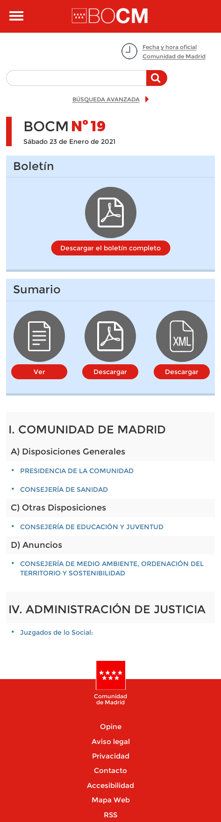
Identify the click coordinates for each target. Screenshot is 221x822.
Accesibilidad (110, 785)
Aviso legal (111, 741)
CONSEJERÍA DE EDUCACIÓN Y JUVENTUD (92, 527)
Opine (110, 726)
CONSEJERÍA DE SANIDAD (64, 489)
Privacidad (110, 755)
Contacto (110, 770)
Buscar (156, 83)
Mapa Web (111, 799)
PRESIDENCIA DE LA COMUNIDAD (77, 471)
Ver (39, 372)
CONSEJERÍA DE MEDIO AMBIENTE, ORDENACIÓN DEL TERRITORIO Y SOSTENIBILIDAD (112, 568)
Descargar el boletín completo (110, 248)
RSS (110, 814)
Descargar (110, 372)
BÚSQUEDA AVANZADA (106, 99)
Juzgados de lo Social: (56, 632)
